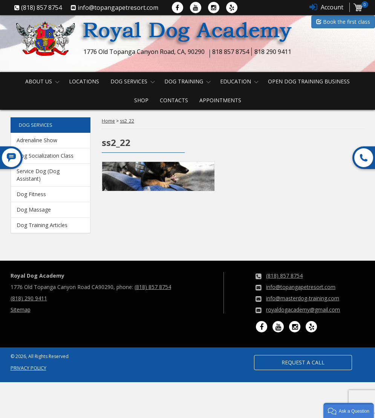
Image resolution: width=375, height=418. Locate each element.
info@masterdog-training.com (302, 298)
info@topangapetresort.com (300, 286)
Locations (84, 81)
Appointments (220, 100)
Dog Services (128, 81)
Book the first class (343, 21)
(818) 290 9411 (29, 298)
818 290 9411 (272, 52)
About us (38, 81)
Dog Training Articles (42, 225)
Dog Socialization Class (45, 155)
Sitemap (21, 309)
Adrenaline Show (37, 140)
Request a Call (303, 362)
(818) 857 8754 (153, 286)
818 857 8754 (230, 52)
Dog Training (183, 81)
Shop (141, 100)
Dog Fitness (31, 194)
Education (235, 81)
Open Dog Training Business (309, 81)
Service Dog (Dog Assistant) (38, 175)
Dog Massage (34, 209)
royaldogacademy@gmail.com (303, 309)
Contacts (174, 100)
